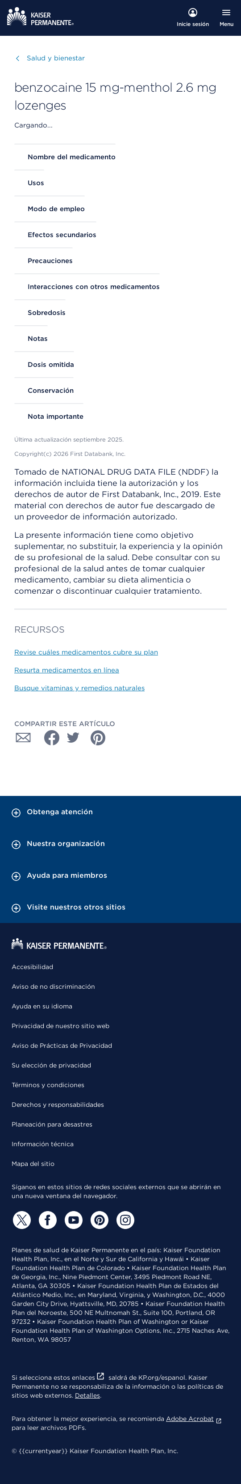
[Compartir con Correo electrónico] (23, 738)
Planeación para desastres (52, 1124)
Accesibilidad (32, 966)
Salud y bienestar (56, 58)
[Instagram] (124, 1220)
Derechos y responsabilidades (58, 1104)
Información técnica (43, 1144)
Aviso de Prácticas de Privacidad (62, 1045)
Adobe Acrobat (194, 1418)
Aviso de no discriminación (53, 986)
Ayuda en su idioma (42, 1006)
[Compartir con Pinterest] (98, 738)
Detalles (87, 1395)
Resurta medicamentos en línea (66, 670)
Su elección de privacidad (51, 1065)
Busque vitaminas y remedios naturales (79, 688)
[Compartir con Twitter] (73, 738)
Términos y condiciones (48, 1085)
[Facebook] (46, 1220)
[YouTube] (72, 1220)
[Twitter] (20, 1220)
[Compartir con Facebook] (48, 738)
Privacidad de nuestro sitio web (60, 1025)
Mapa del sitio (33, 1163)
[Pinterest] (98, 1220)
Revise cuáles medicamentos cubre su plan (86, 652)
